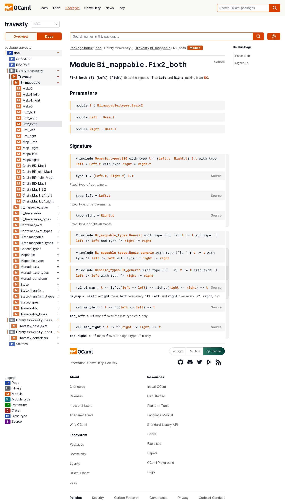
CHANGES (23, 59)
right (127, 164)
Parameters (243, 55)
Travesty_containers (33, 338)
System (213, 351)
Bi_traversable (30, 213)
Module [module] (195, 47)
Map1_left (30, 142)
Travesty (25, 77)
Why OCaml (78, 425)
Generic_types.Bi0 (111, 158)
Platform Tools (158, 406)
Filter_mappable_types (36, 243)
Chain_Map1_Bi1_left (37, 195)
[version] (45, 24)
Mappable (27, 255)
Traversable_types (33, 314)
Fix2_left (29, 112)
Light (178, 351)
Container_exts (31, 225)
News (109, 8)
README (23, 65)
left (79, 164)
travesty (16, 24)
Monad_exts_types (34, 273)
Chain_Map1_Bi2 (34, 189)
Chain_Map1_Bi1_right (38, 201)
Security (98, 498)
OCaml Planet (80, 473)
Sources (22, 344)
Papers (152, 453)
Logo (151, 472)
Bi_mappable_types (34, 207)
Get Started (156, 396)
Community (92, 8)
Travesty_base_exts (33, 326)
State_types (29, 302)
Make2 (27, 88)
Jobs (73, 482)
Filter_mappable (31, 237)
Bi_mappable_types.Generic (118, 235)
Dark (195, 351)
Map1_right (31, 148)
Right (94, 129)
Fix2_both (30, 124)
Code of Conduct (212, 498)
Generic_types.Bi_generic (118, 270)
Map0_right (31, 160)
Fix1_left (29, 130)
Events (75, 463)
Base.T (108, 117)
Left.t (164, 158)
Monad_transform (33, 279)
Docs (49, 36)
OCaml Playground (160, 463)
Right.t (180, 158)
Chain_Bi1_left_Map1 (37, 172)
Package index (81, 48)
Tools (56, 8)
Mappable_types (32, 261)
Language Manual (160, 415)
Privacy (183, 498)
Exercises (154, 444)
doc (17, 53)
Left (93, 117)
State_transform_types (37, 296)
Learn (44, 8)
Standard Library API (162, 425)
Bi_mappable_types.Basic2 (120, 105)
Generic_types (30, 249)
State (24, 284)
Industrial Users (81, 406)
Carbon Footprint (127, 498)
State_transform (32, 290)
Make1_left (31, 94)
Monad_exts (29, 267)
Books (152, 434)
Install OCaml (156, 387)
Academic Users (81, 415)
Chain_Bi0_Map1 (34, 183)
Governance (158, 498)
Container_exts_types (36, 231)
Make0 (28, 106)
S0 (206, 78)
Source (219, 62)
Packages (72, 8)
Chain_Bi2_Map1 (34, 166)
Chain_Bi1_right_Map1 (38, 178)
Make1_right (31, 100)
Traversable (28, 308)
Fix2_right (30, 118)
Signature (241, 63)
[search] (274, 8)
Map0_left (30, 154)
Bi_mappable (30, 83)
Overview (20, 36)
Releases (76, 396)
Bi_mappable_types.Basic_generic (124, 252)
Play (122, 8)
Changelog (77, 387)
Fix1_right (29, 136)
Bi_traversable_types (35, 219)
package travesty (18, 47)
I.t (194, 158)
